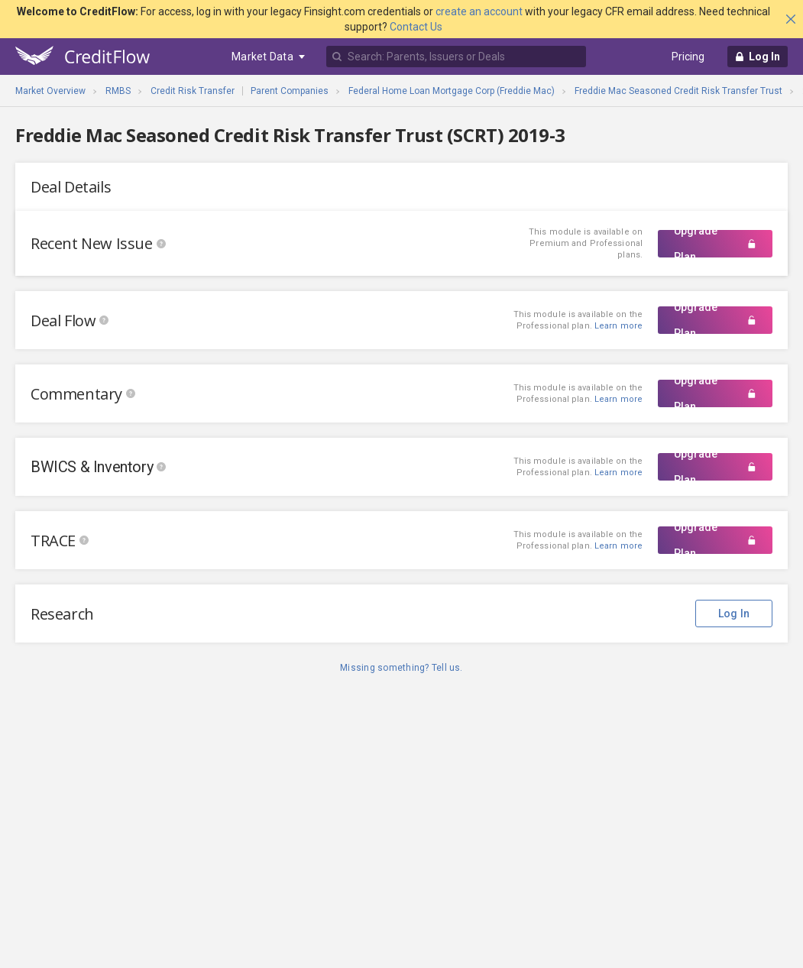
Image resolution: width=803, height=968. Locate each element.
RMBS (118, 91)
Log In (734, 613)
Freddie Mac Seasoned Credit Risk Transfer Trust (678, 91)
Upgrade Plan (715, 243)
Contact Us (416, 27)
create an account (479, 11)
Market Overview (50, 91)
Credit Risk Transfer (193, 91)
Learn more (618, 399)
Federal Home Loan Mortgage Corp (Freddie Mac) (451, 91)
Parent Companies (290, 91)
